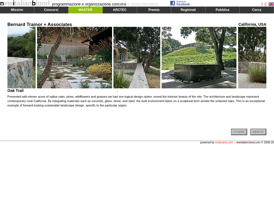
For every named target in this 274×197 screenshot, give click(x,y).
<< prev (239, 131)
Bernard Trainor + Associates (39, 24)
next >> (258, 131)
